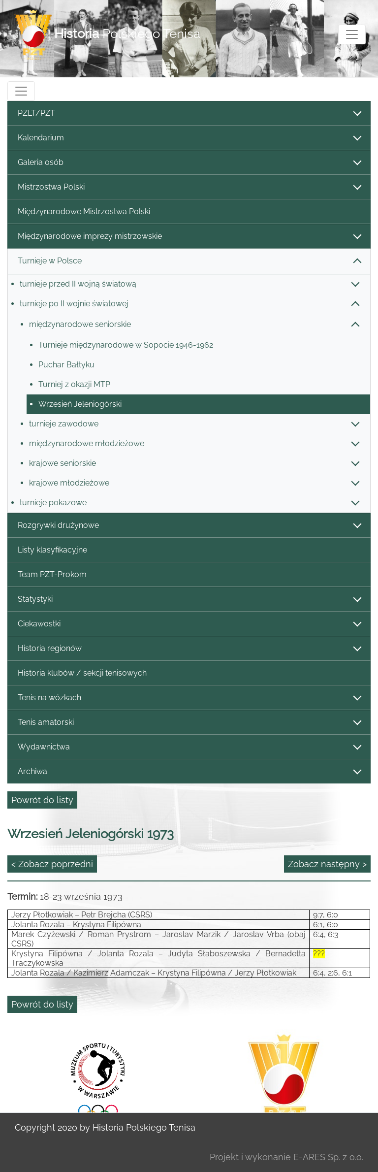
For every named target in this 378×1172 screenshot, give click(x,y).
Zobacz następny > (327, 864)
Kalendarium (189, 138)
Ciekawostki (189, 624)
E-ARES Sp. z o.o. (328, 1157)
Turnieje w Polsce (189, 261)
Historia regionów (189, 649)
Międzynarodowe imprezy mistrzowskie (189, 236)
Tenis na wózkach (189, 698)
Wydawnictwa (189, 747)
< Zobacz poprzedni (52, 864)
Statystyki (189, 599)
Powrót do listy (42, 800)
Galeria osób (189, 163)
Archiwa (189, 772)
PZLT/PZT (189, 113)
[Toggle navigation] (352, 34)
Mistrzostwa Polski (189, 187)
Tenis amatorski (189, 722)
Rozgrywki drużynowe (189, 526)
